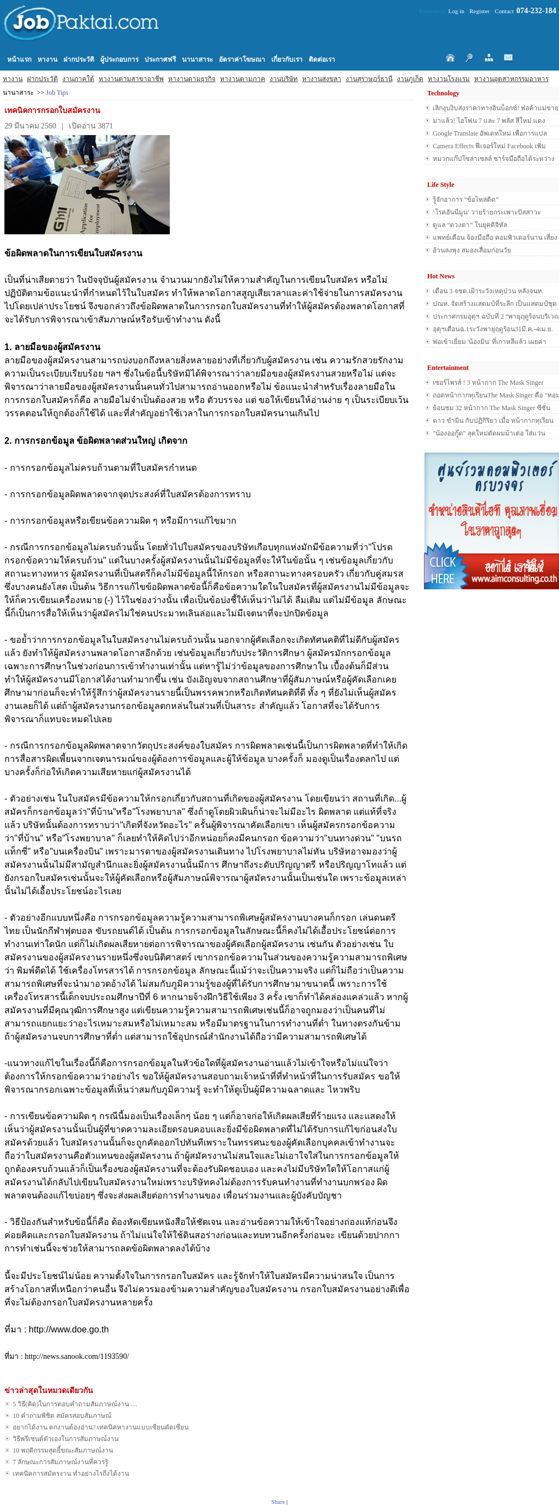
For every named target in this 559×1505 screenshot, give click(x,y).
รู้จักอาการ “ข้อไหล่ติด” (466, 199)
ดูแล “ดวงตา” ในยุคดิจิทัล (470, 225)
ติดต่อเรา (322, 59)
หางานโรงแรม (449, 79)
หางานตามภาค (242, 79)
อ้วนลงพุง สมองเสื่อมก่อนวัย (472, 250)
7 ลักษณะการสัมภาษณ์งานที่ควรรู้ (60, 1462)
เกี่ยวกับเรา (287, 59)
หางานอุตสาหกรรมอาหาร (511, 79)
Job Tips (57, 92)
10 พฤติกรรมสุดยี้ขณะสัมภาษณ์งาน (63, 1450)
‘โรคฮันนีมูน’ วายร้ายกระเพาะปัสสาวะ (487, 212)
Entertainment (448, 368)
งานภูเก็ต (410, 79)
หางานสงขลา (321, 79)
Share (278, 1501)
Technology (443, 93)
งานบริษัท (284, 79)
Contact (504, 11)
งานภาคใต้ (78, 79)
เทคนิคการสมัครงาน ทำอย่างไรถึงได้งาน (71, 1473)
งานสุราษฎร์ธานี (369, 79)
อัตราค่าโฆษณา (242, 59)
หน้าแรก (19, 59)
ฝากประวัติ (42, 79)
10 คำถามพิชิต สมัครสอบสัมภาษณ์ (62, 1416)
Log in (456, 11)
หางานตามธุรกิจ (192, 79)
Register (480, 11)
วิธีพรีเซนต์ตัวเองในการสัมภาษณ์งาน (66, 1439)
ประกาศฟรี (160, 59)
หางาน (13, 79)
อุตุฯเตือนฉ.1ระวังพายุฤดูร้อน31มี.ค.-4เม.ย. (493, 329)
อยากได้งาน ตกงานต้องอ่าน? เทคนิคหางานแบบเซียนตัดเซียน (101, 1427)
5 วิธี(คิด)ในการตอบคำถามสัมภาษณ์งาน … (75, 1404)
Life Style (440, 185)
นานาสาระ (197, 59)
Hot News (441, 276)
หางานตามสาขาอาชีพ (131, 79)
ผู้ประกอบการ (119, 59)
